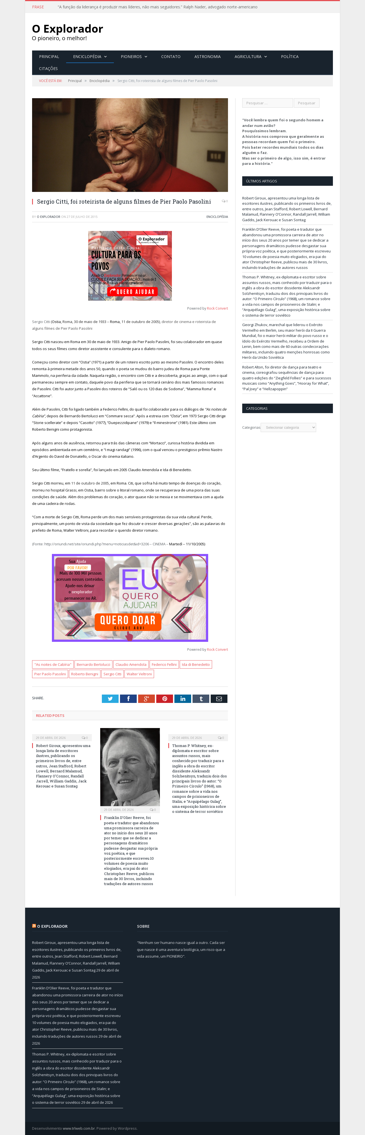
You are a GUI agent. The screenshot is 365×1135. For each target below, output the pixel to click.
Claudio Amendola (131, 664)
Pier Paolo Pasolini (50, 673)
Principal (49, 56)
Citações (48, 68)
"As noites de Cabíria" (52, 664)
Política (290, 56)
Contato (171, 56)
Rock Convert (217, 308)
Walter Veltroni (139, 673)
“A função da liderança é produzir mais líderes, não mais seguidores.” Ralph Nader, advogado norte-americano (158, 6)
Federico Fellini (164, 664)
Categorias (251, 427)
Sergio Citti (112, 673)
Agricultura (248, 56)
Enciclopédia (87, 56)
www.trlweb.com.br (79, 1128)
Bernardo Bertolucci (93, 664)
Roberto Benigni (84, 673)
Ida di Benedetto (196, 664)
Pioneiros (131, 56)
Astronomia (207, 56)
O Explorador (48, 217)
